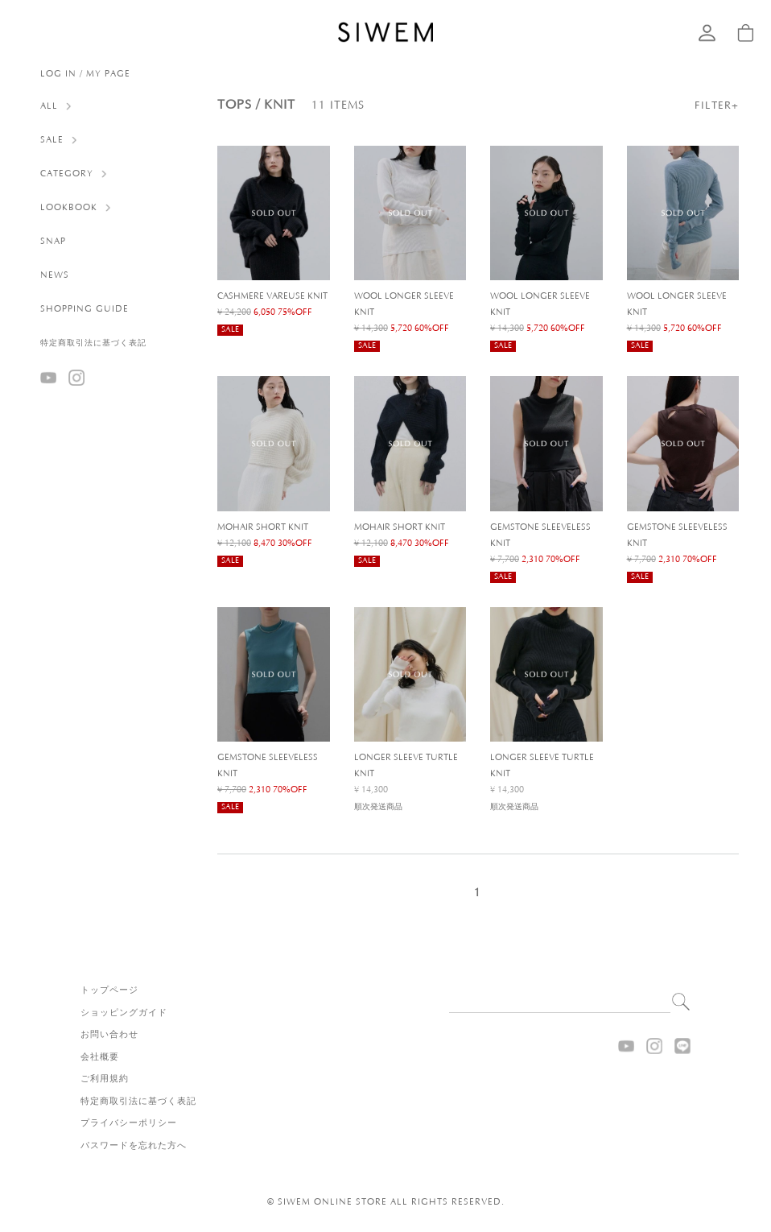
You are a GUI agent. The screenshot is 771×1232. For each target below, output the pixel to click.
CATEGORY (66, 174)
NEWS (54, 275)
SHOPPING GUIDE (84, 309)
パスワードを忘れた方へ (133, 1146)
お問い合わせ (109, 1035)
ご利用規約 (104, 1079)
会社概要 (99, 1057)
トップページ (109, 990)
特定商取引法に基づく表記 (93, 343)
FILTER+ (717, 105)
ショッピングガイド (123, 1013)
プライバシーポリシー (128, 1123)
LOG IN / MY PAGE (85, 74)
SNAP (53, 241)
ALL (49, 106)
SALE (52, 140)
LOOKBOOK (68, 208)
